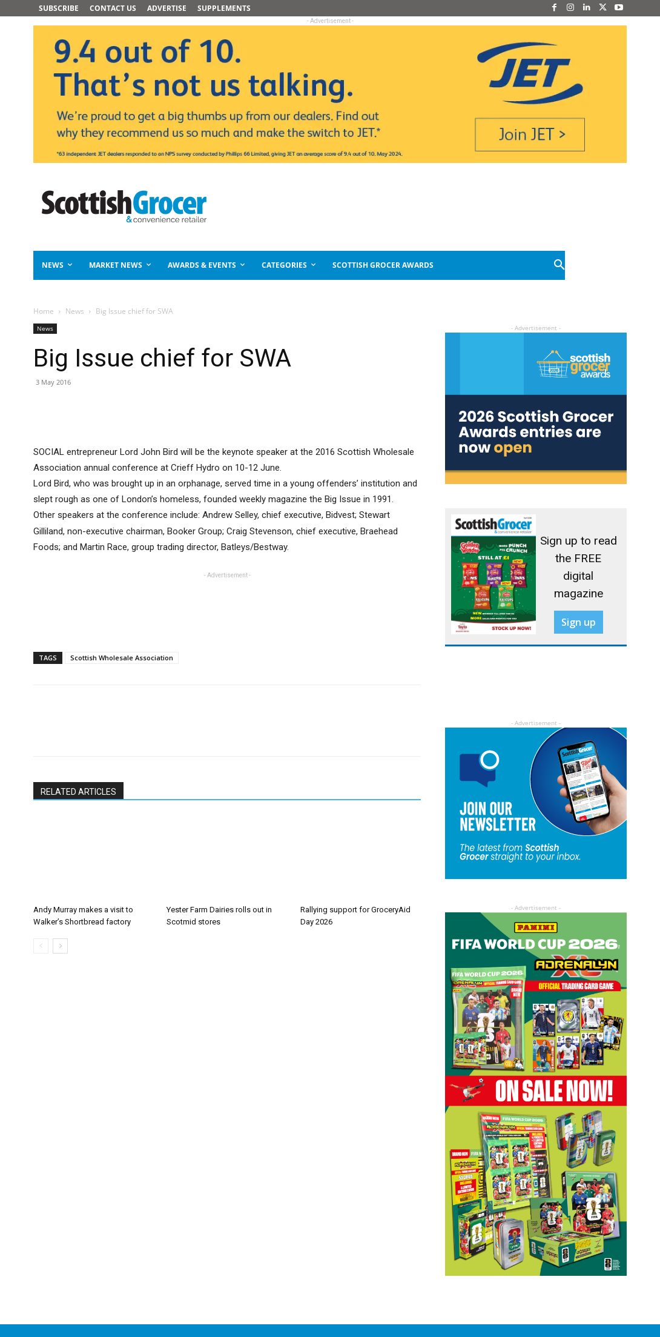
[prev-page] (40, 946)
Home (43, 311)
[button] (560, 265)
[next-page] (60, 946)
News (74, 311)
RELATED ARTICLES (78, 792)
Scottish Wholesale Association (121, 657)
